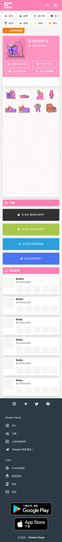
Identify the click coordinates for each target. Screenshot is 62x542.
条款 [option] (11, 484)
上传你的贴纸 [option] (15, 442)
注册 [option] (11, 434)
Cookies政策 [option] (15, 468)
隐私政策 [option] (13, 476)
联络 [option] (11, 492)
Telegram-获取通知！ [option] (19, 449)
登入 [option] (11, 426)
